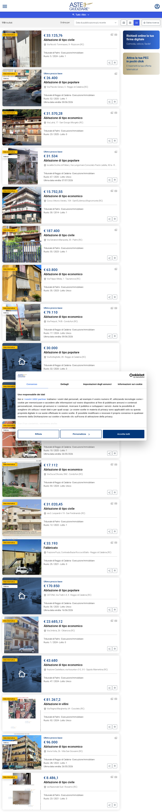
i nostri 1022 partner (35, 399)
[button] (109, 62)
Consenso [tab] (31, 384)
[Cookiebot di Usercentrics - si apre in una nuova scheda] (131, 376)
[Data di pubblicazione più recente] (96, 23)
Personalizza (81, 434)
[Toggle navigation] (5, 6)
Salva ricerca (152, 23)
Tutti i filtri (81, 14)
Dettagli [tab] (65, 384)
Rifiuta (38, 434)
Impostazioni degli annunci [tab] (97, 384)
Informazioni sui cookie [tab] (130, 384)
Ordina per (65, 22)
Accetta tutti (123, 434)
